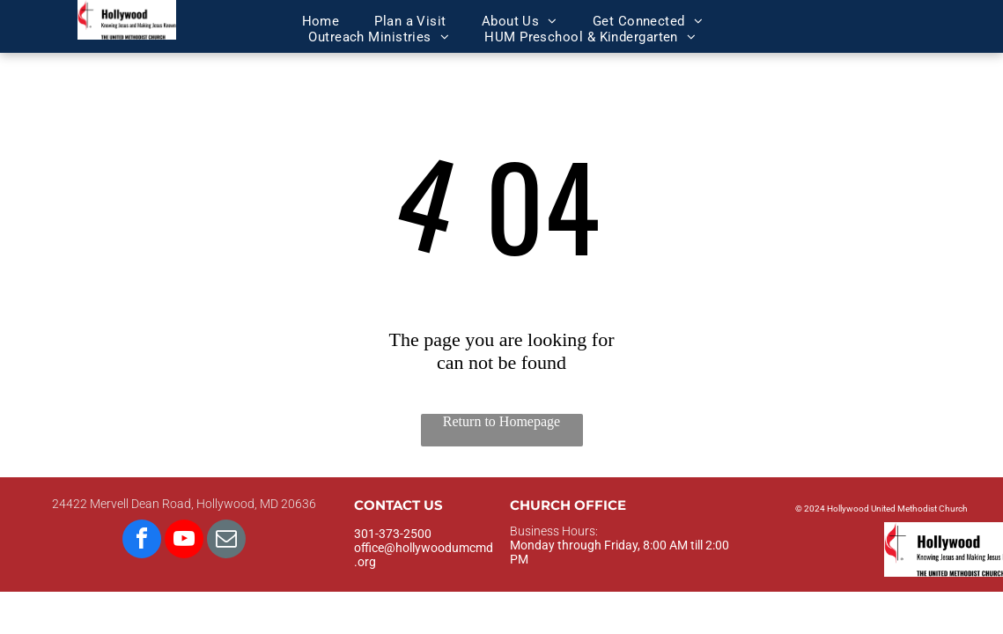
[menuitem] (321, 21)
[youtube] (184, 541)
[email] (226, 541)
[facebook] (141, 541)
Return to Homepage (501, 421)
